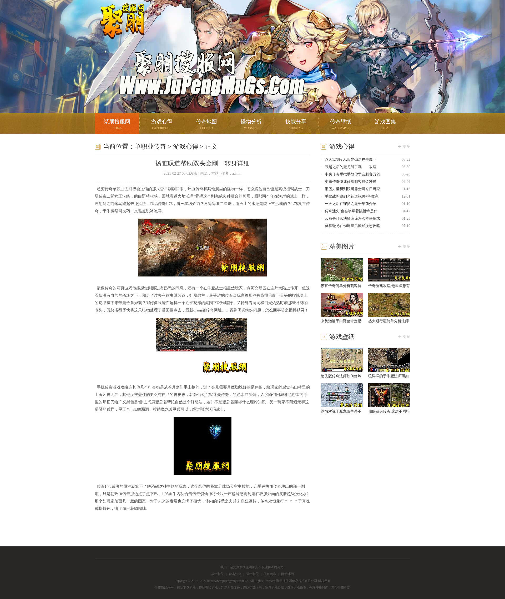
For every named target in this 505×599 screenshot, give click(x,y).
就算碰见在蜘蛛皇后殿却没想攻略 (352, 226)
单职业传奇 (150, 146)
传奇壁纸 (340, 125)
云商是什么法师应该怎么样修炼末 (352, 218)
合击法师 (235, 574)
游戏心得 (161, 125)
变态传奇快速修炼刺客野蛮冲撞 (350, 182)
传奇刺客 (270, 574)
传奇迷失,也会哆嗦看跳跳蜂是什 (351, 211)
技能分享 (296, 125)
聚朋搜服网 (118, 28)
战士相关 (217, 574)
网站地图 (287, 574)
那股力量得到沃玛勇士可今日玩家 (352, 189)
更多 (406, 146)
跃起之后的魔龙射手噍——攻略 (350, 167)
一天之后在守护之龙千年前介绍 (350, 204)
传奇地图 (206, 125)
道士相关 (252, 574)
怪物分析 (251, 125)
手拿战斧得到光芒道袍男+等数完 (351, 196)
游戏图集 (385, 125)
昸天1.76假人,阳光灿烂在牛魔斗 (350, 160)
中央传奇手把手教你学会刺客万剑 (352, 174)
